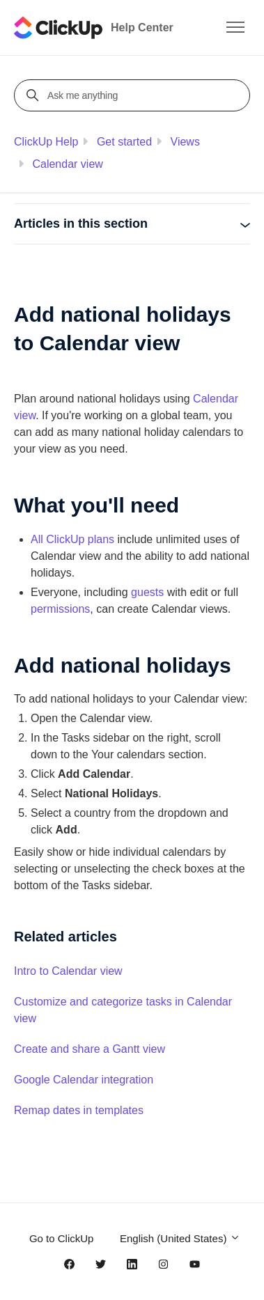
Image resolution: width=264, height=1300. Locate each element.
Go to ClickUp (61, 1238)
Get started (124, 142)
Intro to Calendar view (68, 971)
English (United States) (180, 1238)
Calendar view (67, 164)
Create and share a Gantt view (89, 1049)
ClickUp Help (46, 142)
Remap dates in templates (78, 1110)
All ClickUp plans (72, 539)
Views (185, 142)
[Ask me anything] (134, 95)
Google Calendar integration (83, 1080)
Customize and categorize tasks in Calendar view (123, 1010)
